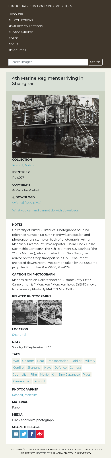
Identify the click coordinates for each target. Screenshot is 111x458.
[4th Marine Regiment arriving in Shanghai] (50, 312)
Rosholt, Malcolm (25, 165)
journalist (20, 374)
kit (54, 374)
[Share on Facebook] (32, 433)
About (13, 44)
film (33, 374)
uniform (28, 361)
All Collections (21, 20)
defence (60, 367)
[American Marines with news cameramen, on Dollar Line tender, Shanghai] (25, 312)
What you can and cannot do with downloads (45, 210)
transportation (58, 361)
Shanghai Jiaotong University (70, 453)
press (87, 374)
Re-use (14, 38)
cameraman (22, 381)
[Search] (48, 62)
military (90, 361)
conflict (18, 367)
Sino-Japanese (69, 374)
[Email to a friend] (16, 433)
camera (75, 367)
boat (40, 361)
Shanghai (19, 334)
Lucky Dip (16, 14)
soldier (76, 361)
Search (95, 62)
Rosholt (39, 381)
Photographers (21, 32)
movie (44, 374)
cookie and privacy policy (84, 449)
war (16, 361)
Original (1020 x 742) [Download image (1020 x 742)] (27, 203)
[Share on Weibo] (40, 433)
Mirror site (27, 453)
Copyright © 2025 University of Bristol (34, 449)
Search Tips (17, 50)
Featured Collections (26, 26)
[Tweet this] (24, 433)
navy (48, 367)
